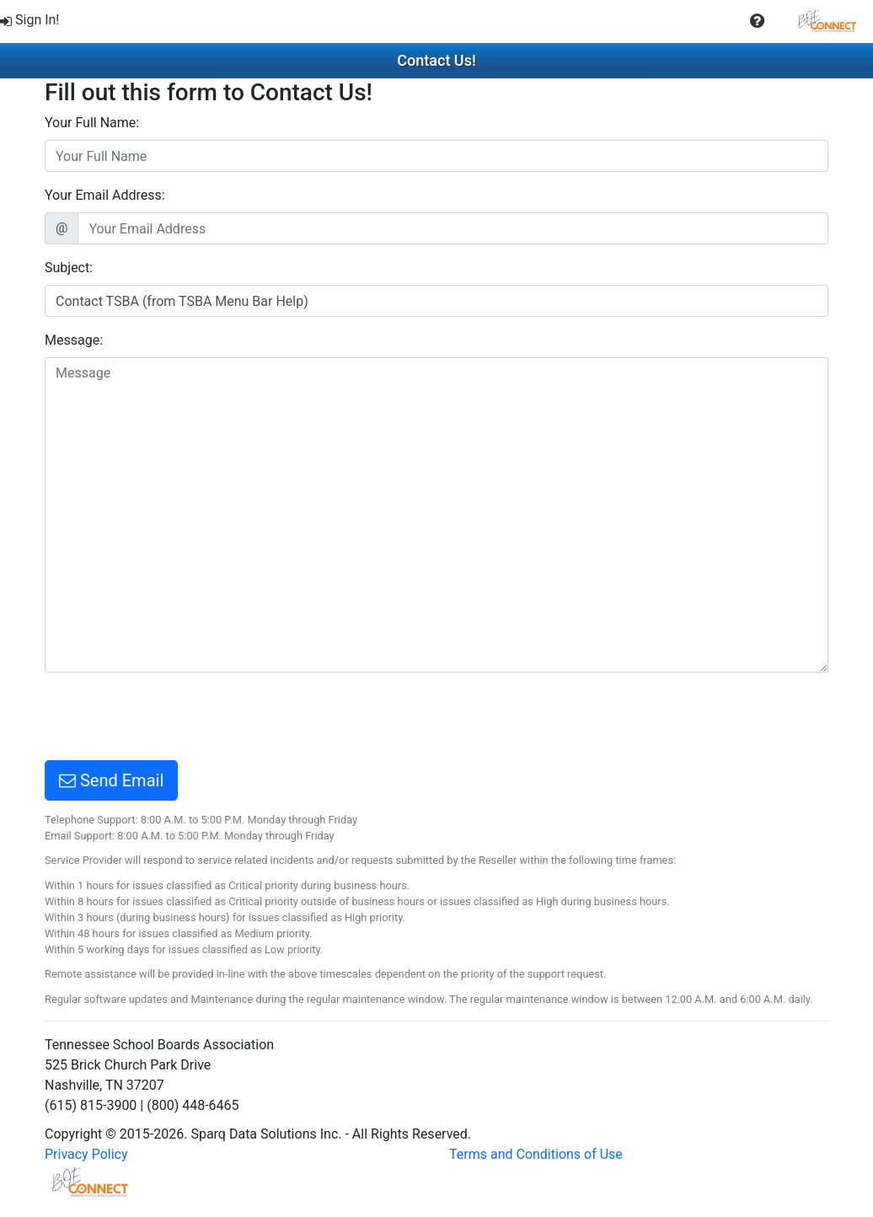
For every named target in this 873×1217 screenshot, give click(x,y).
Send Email (111, 780)
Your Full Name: (92, 123)
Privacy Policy (86, 1154)
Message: (74, 340)
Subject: (69, 268)
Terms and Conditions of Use (536, 1154)
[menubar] (436, 21)
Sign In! (30, 20)
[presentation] (173, 719)
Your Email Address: (105, 195)
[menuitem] (31, 20)
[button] (757, 21)
